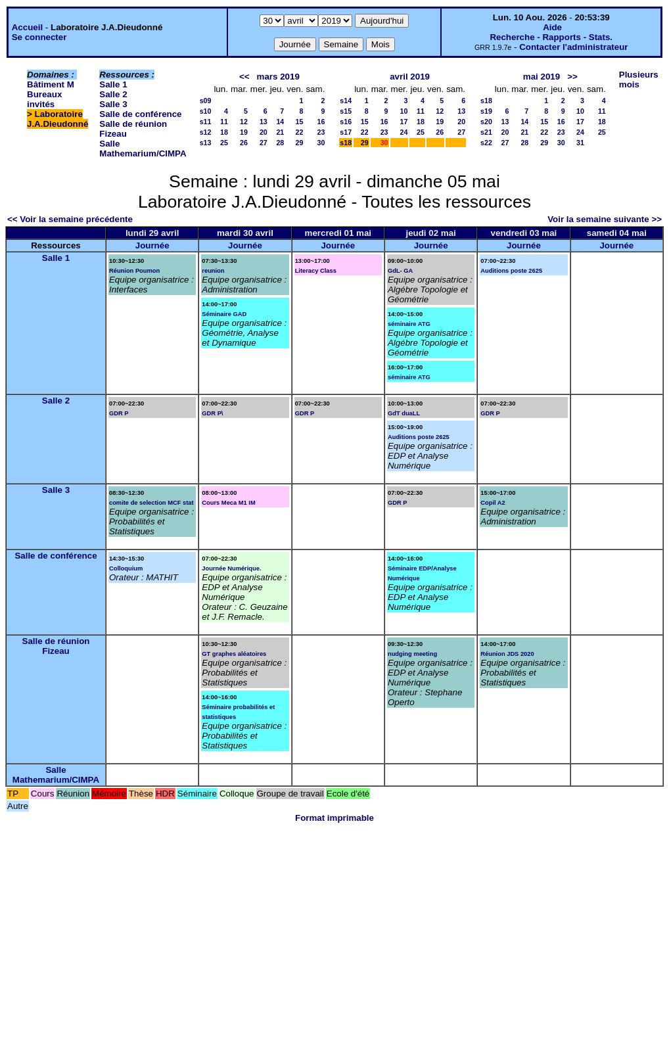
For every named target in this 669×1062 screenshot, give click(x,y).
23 (321, 132)
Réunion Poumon (134, 270)
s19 (486, 111)
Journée (152, 245)
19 (244, 132)
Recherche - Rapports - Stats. (551, 37)
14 (280, 122)
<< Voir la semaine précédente (70, 219)
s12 (206, 132)
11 (224, 122)
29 (300, 143)
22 (300, 132)
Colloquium (126, 568)
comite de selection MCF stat (151, 502)
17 (404, 122)
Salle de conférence (140, 114)
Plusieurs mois (638, 79)
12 (244, 122)
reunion (213, 270)
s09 (206, 100)
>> (572, 76)
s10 (206, 111)
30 (321, 143)
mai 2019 (541, 76)
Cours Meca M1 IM (228, 502)
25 (224, 143)
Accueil (27, 27)
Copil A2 (492, 502)
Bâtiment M (50, 84)
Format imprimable (334, 818)
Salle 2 (113, 94)
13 (263, 122)
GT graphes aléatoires (234, 654)
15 (300, 122)
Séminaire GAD (224, 314)
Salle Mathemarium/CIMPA (142, 148)
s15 (346, 111)
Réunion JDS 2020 (507, 654)
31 (580, 143)
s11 (206, 122)
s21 (486, 132)
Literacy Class (315, 270)
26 (244, 143)
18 (224, 132)
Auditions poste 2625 (511, 270)
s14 (346, 100)
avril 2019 (410, 76)
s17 (346, 132)
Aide (552, 27)
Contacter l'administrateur (573, 47)
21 (280, 132)
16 (321, 122)
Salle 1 (113, 84)
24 (404, 132)
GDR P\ (212, 413)
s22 (486, 143)
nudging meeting (412, 654)
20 (263, 132)
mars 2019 (278, 76)
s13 (206, 143)
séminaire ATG (409, 324)
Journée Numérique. (231, 568)
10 (404, 111)
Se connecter (39, 37)
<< (244, 76)
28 (280, 143)
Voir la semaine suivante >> (604, 219)
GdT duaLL (404, 413)
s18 (346, 143)
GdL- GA (400, 270)
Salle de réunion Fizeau (56, 646)
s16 (346, 122)
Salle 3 (113, 104)
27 (263, 143)
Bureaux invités (44, 99)
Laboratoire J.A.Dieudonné (57, 119)
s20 (486, 122)
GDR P (119, 413)
